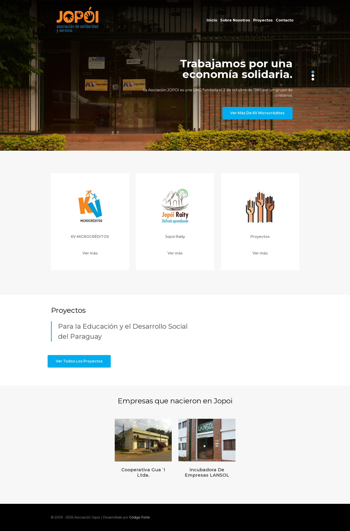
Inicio (212, 20)
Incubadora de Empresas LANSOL (207, 472)
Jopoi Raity (175, 237)
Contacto (284, 20)
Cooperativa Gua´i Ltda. (143, 472)
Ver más (90, 253)
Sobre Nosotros (235, 20)
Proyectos (263, 20)
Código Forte (139, 517)
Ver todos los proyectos (79, 361)
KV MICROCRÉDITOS (90, 237)
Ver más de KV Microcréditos (257, 113)
